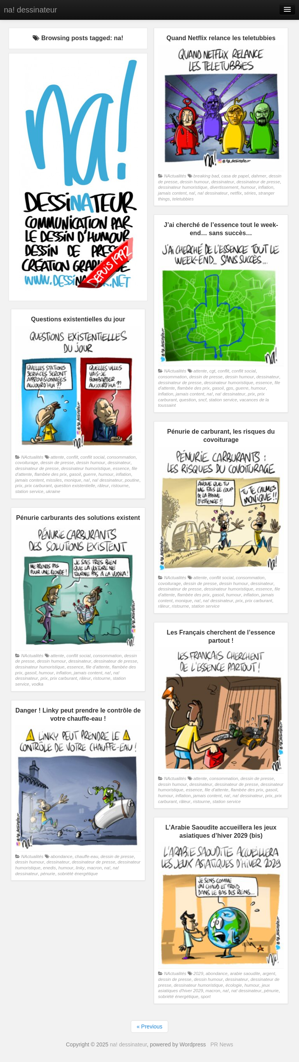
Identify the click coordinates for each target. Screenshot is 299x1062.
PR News (221, 1044)
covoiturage (26, 462)
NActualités (175, 176)
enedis (49, 867)
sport (206, 996)
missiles (54, 480)
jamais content (172, 193)
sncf (202, 399)
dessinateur (222, 181)
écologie (233, 985)
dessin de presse (206, 376)
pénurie (47, 873)
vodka (37, 684)
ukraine (53, 491)
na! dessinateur (30, 9)
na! (192, 193)
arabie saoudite (245, 973)
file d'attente (97, 667)
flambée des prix (193, 388)
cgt (212, 371)
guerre (242, 388)
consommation (172, 376)
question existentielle (74, 485)
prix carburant (38, 485)
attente (200, 371)
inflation (265, 187)
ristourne (119, 485)
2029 (198, 973)
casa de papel (235, 176)
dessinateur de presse (258, 181)
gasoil (218, 388)
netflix (236, 193)
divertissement (224, 187)
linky (80, 867)
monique (72, 480)
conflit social (244, 371)
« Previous (149, 1026)
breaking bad (206, 176)
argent (268, 973)
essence (264, 382)
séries (250, 193)
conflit (223, 371)
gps (229, 388)
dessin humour (194, 181)
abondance (61, 856)
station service (223, 399)
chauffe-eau (86, 856)
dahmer (258, 176)
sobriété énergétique (78, 873)
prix (251, 394)
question (187, 399)
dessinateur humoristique (183, 187)
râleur (103, 485)
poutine (132, 480)
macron (94, 867)
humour (248, 187)
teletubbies (183, 199)
